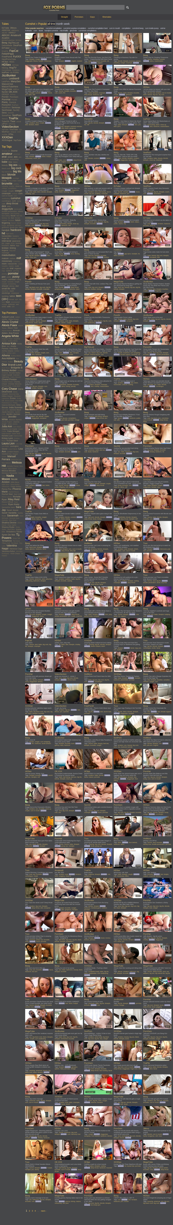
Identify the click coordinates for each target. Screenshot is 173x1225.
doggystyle (7, 209)
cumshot (15, 198)
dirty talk (57, 162)
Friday (15, 403)
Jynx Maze (17, 427)
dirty (62, 128)
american (16, 154)
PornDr (5, 97)
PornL (5, 102)
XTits (10, 134)
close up (18, 186)
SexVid (11, 113)
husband (13, 238)
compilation (12, 188)
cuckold (14, 193)
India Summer (16, 407)
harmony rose (75, 1134)
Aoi (8, 346)
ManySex (16, 81)
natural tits (12, 264)
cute (3, 204)
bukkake (28, 30)
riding (19, 279)
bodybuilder (93, 973)
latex (158, 487)
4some (120, 93)
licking (13, 248)
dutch (103, 646)
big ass (13, 164)
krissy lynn (97, 1205)
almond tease (122, 777)
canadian (166, 680)
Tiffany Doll (6, 543)
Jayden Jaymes (13, 414)
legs (17, 245)
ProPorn (15, 105)
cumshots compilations (87, 30)
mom (4, 263)
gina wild (64, 420)
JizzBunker (9, 75)
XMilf (19, 132)
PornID (14, 100)
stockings (6, 293)
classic (63, 323)
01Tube (5, 28)
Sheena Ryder (8, 527)
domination (18, 209)
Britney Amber (9, 370)
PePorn (12, 94)
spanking (5, 291)
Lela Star (19, 444)
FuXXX (17, 56)
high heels (10, 234)
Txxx (12, 121)
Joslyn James (13, 424)
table (30, 94)
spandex (66, 712)
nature (20, 264)
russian (4, 284)
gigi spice (127, 254)
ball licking (98, 416)
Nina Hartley (15, 484)
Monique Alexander (9, 473)
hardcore (16, 229)
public (9, 277)
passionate (124, 680)
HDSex (6, 64)
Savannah (12, 515)
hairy (21, 227)
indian (20, 238)
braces (122, 1138)
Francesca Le (7, 403)
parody (73, 386)
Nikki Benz (15, 482)
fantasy (4, 218)
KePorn (5, 79)
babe (4, 161)
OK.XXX (13, 92)
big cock (16, 168)
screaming (12, 284)
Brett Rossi (6, 368)
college (4, 188)
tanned (158, 876)
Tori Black (14, 543)
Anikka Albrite (13, 341)
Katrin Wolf (16, 433)
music (35, 158)
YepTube (17, 140)
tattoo (12, 296)
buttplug (97, 193)
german (18, 225)
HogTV (12, 67)
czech (60, 93)
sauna (121, 224)
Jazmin (4, 417)
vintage (4, 304)
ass (16, 156)
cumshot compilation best (98, 28)
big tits (17, 171)
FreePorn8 (7, 56)
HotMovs (15, 70)
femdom (11, 220)
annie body (98, 1037)
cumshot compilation (54, 28)
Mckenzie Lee (16, 460)
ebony (20, 211)
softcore (124, 384)
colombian (164, 418)
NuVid (5, 92)
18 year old (6, 151)
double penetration (9, 211)
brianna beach (95, 354)
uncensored (15, 302)
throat (11, 299)
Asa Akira (13, 348)
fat (9, 218)
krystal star (130, 1166)
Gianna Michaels (8, 405)
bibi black (62, 940)
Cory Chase (9, 388)
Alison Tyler (13, 328)
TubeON (5, 121)
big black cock (34, 287)
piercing (16, 271)
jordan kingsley (60, 487)
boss (115, 747)
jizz (3, 243)
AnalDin (5, 38)
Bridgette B (16, 367)
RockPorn (6, 107)
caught (99, 745)
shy (125, 224)
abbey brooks (157, 971)
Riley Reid (13, 499)
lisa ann (34, 971)
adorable (150, 384)
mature (5, 258)
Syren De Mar (8, 534)
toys (8, 302)
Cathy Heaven (15, 377)
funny (4, 225)
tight (16, 299)
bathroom (36, 581)
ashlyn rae (39, 940)
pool (67, 1203)
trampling (28, 487)
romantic (10, 282)
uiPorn (5, 124)
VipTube (5, 129)
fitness (35, 61)
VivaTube (14, 129)
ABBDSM (6, 30)
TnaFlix (13, 118)
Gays (92, 17)
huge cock (133, 1069)
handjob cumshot (51, 30)
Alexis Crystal (10, 321)
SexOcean (7, 110)
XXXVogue (7, 140)
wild (13, 307)
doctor (27, 257)
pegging (62, 876)
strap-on (152, 225)
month (59, 23)
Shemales (106, 17)
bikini (125, 712)
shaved (5, 286)
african (120, 971)
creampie (6, 193)
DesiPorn (17, 45)
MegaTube (7, 89)
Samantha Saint (8, 507)
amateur (7, 153)
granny (57, 745)
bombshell (28, 846)
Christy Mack (6, 386)
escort (50, 775)
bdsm (15, 162)
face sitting (6, 216)
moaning (16, 261)
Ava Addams (8, 358)
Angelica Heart (7, 339)
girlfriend (5, 227)
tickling (130, 384)
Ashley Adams (7, 351)
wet (17, 304)
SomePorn (6, 115)
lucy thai (164, 582)
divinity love (147, 844)
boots (162, 1005)
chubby (11, 186)
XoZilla (4, 134)
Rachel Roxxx (14, 492)
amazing (94, 549)
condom (136, 158)
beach (93, 353)
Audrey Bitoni (16, 356)
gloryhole (73, 30)
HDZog (5, 68)
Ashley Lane (11, 353)
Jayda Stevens (8, 412)
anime (162, 28)
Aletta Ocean (13, 319)
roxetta (116, 1005)
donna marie (71, 680)
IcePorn (5, 72)
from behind (133, 842)
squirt (11, 291)
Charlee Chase (7, 382)
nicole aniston (46, 743)
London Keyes (13, 452)
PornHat (6, 99)
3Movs (13, 28)
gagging (159, 1007)
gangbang (10, 225)
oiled (3, 268)
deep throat (12, 203)
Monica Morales (9, 471)
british (20, 181)
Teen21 (5, 119)
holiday (96, 386)
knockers (5, 245)
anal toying (102, 192)
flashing (66, 192)
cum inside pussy (152, 28)
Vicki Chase (15, 553)
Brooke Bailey (14, 373)
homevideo (7, 236)
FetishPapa (8, 53)
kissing (18, 243)
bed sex (91, 255)
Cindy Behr (16, 386)
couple (11, 191)
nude (17, 266)
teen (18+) (117, 126)
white (4, 307)
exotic (36, 323)
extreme (93, 1102)
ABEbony (15, 30)
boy (135, 777)
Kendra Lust (7, 436)
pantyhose (87, 876)
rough (17, 282)
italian (108, 158)
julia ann (149, 745)
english (73, 61)
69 (89, 549)
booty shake (12, 181)
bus (119, 747)
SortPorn (17, 115)
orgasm (17, 268)
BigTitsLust (13, 42)
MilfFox (16, 89)
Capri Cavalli (7, 375)
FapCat (13, 50)
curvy (19, 201)
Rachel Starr (7, 494)
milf (18, 258)
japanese (16, 241)
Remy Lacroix (7, 497)
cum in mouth (7, 196)
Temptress (7, 540)
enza (72, 254)
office (127, 876)
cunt (14, 201)
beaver (149, 94)
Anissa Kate (9, 343)
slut (17, 286)
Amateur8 (16, 35)
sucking (5, 296)
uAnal (18, 121)
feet (12, 218)
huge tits (5, 238)
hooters (16, 236)
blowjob (7, 177)
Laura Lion (8, 443)
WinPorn (5, 132)
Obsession (6, 487)
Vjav (20, 129)
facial (13, 216)
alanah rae (32, 1136)
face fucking (14, 213)
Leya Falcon (12, 449)
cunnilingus (6, 201)
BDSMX (19, 40)
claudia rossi (29, 1007)
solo (13, 288)
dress (42, 616)
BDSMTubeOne (8, 40)
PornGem (14, 97)
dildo (9, 206)
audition (68, 579)
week (67, 23)
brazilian (165, 289)
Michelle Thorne (12, 466)
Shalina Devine (9, 522)
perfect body (88, 616)
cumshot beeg (137, 28)
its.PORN (14, 72)
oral (11, 268)
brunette (7, 183)
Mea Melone (6, 463)
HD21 (11, 62)
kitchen (109, 1136)
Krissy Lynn (7, 438)
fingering (6, 223)
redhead (11, 279)
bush (73, 743)
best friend (96, 61)
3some (14, 150)
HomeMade (6, 70)
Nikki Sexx (5, 484)
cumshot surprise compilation (74, 28)
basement (128, 452)
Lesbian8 (14, 78)
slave (78, 289)
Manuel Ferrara (9, 458)
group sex (14, 227)
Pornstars (79, 17)
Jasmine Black (15, 410)
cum (20, 193)
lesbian (5, 248)
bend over (32, 547)
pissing (4, 274)
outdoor (9, 271)
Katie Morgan (13, 431)
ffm (64, 93)
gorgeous (73, 128)
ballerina (91, 874)
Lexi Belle (5, 446)
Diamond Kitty (14, 394)
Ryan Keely (13, 504)
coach (167, 192)
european (6, 213)
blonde (12, 174)
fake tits (19, 216)
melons (12, 258)
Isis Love (5, 410)
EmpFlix (5, 51)
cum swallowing (89, 323)
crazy (27, 941)
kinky (13, 243)
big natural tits (7, 172)
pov (4, 276)
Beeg (4, 42)
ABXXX (6, 35)
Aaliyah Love (8, 317)
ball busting (151, 125)
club (150, 908)
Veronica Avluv (8, 551)
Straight (64, 17)
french (13, 223)
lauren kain (107, 712)
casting (16, 184)
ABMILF (12, 33)
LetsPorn (6, 81)
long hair (12, 250)
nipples (11, 266)
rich (115, 650)
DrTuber (6, 48)
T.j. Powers (11, 536)
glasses (32, 549)
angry (64, 678)
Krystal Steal (12, 441)
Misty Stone (12, 468)
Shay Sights (11, 525)
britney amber (163, 1168)
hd (3, 233)
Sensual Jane (14, 518)
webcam (11, 304)
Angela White (10, 336)
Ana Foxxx (14, 333)
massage (5, 253)
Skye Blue (11, 529)
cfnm (37, 123)
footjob (41, 61)
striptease (15, 293)
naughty (5, 266)
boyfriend (126, 353)
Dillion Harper (7, 396)
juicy (31, 257)
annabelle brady (93, 971)
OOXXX (5, 94)
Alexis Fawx (9, 325)
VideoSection (10, 126)
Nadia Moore (8, 477)
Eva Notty (19, 401)
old (7, 268)
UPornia (12, 124)
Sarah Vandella (9, 513)
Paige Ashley (16, 486)
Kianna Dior (18, 436)
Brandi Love (15, 364)
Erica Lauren (9, 401)
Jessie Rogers (7, 422)
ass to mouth (166, 93)
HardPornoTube (9, 59)
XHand (13, 132)
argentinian (62, 384)
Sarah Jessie (12, 510)
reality (4, 279)
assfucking (14, 159)
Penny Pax (6, 489)
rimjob (4, 282)
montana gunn (96, 908)
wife (9, 306)
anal (4, 156)
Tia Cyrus (16, 541)
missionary (7, 261)
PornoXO (6, 105)
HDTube (15, 65)
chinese (146, 681)
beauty (5, 165)
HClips (5, 61)
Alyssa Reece (7, 331)
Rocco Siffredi (7, 502)
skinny (11, 286)
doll (129, 1199)
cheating (5, 186)
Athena (6, 355)
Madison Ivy (7, 454)
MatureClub (7, 84)
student (79, 61)
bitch (38, 192)
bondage (16, 178)
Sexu (4, 112)
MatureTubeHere (10, 86)
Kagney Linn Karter (9, 429)
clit (108, 61)
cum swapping (135, 353)
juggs (7, 243)
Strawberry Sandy (14, 532)
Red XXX (17, 494)
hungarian (151, 1136)
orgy (3, 271)
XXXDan (7, 137)
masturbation (8, 255)
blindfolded (121, 517)
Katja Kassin (6, 433)
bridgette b (69, 941)
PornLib (12, 102)
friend (19, 223)
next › (43, 1211)
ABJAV (4, 33)
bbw (10, 162)
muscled (109, 1168)
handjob (6, 230)
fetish (17, 220)
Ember (13, 398)
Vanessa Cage (15, 549)
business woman (135, 61)
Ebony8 (13, 48)
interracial (6, 241)
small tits (6, 288)
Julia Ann (7, 426)
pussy (16, 276)
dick (4, 206)
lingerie (5, 250)
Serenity (5, 520)
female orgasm (125, 354)
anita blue (49, 579)
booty (4, 181)
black (4, 175)
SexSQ (16, 110)
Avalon (10, 362)
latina (12, 245)
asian (10, 157)
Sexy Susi (12, 520)
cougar (4, 191)
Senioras (16, 107)
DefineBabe (7, 45)
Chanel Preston (9, 379)
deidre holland (95, 646)
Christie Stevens (14, 384)
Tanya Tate (16, 538)
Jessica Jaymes (15, 420)
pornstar (13, 273)
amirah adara (33, 224)
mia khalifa (64, 30)
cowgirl (18, 190)
